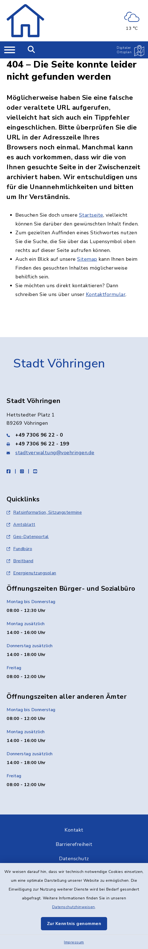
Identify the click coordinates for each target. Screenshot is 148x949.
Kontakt (74, 830)
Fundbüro (19, 549)
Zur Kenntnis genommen (74, 924)
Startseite (91, 215)
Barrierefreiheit (74, 844)
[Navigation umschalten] (9, 49)
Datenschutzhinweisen (73, 907)
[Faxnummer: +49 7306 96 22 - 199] (74, 443)
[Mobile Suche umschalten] (31, 49)
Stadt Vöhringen (59, 363)
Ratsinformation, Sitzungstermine (44, 512)
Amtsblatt (21, 524)
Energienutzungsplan (31, 573)
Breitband (20, 561)
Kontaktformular (106, 294)
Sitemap (87, 259)
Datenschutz (74, 858)
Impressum (74, 942)
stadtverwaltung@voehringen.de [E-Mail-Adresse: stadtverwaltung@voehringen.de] (54, 452)
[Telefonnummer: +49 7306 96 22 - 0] (74, 435)
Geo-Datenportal (28, 537)
